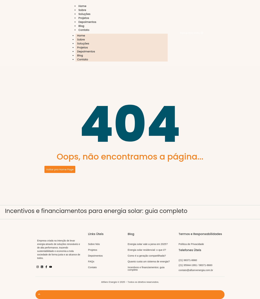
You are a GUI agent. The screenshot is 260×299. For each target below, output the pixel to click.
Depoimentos (87, 22)
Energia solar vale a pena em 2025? (148, 244)
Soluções (84, 14)
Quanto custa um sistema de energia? (149, 261)
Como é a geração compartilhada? (147, 255)
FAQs (91, 261)
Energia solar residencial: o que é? (147, 249)
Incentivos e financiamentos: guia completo (146, 268)
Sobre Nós (94, 244)
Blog (81, 26)
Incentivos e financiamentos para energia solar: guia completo (96, 211)
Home (82, 6)
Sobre (82, 10)
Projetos (83, 18)
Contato (83, 30)
